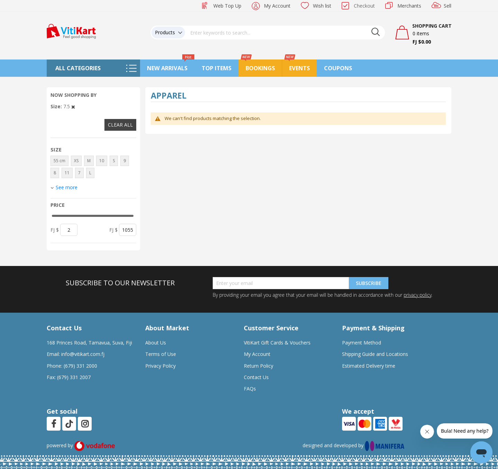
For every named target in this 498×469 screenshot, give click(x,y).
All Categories (78, 68)
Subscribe (368, 283)
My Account (277, 5)
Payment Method (361, 342)
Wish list (322, 5)
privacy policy (417, 295)
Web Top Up (227, 5)
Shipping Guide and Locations (375, 354)
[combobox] (285, 32)
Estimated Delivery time (368, 365)
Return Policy (258, 365)
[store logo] (71, 30)
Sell (447, 5)
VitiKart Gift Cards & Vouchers (277, 342)
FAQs (250, 388)
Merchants (409, 5)
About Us (155, 342)
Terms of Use (160, 354)
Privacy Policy (160, 365)
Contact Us (256, 377)
